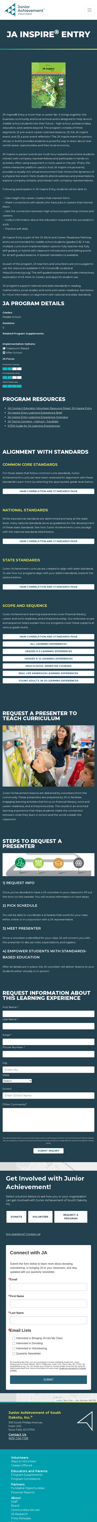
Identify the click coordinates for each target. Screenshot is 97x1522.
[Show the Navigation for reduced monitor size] (89, 10)
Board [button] (15, 1505)
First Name (11, 1007)
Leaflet (59, 1400)
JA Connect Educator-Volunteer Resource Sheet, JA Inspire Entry (50, 408)
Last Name (10, 1019)
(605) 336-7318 (18, 1438)
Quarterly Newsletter (28, 1353)
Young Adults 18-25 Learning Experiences (48, 680)
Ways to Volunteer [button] (23, 1461)
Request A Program (70, 1216)
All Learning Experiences (48, 643)
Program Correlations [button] (25, 1479)
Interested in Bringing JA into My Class (39, 1338)
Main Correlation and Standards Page (48, 491)
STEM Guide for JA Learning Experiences (34, 425)
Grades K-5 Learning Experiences (48, 651)
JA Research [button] (19, 1514)
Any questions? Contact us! (23, 1234)
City (5, 1063)
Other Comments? (15, 1104)
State (6, 1075)
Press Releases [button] (21, 1518)
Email (7, 1035)
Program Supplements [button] (26, 1474)
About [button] (16, 1497)
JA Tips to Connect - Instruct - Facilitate (33, 421)
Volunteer (40, 1216)
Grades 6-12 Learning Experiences (48, 658)
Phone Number (14, 1047)
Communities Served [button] (25, 1510)
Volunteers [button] (19, 1457)
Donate (16, 1216)
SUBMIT (48, 1379)
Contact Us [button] (17, 1434)
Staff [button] (14, 1501)
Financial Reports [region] (22, 1492)
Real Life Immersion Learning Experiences (48, 673)
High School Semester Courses (48, 665)
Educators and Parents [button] (29, 1471)
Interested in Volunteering (31, 1348)
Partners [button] (18, 1484)
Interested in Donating (29, 1343)
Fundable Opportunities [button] (27, 1488)
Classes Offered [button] (21, 1465)
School (7, 1088)
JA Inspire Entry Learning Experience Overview (38, 417)
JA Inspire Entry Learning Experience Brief (35, 412)
